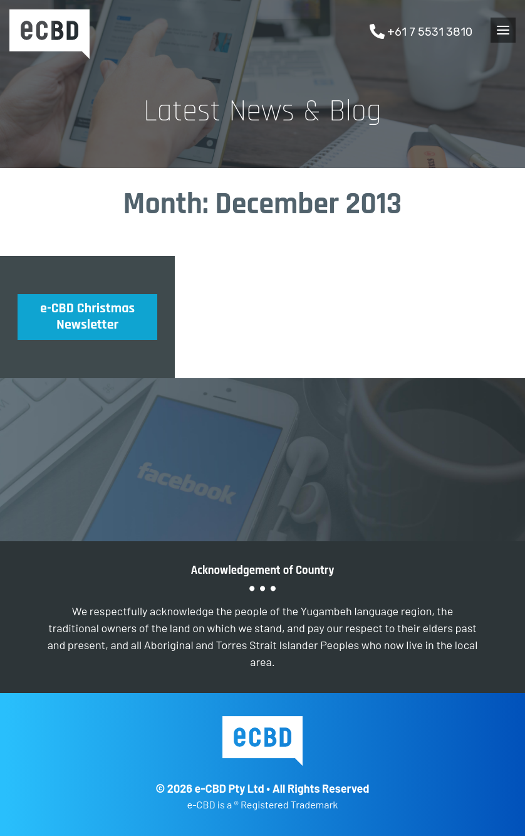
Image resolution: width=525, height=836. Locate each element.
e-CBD (49, 34)
